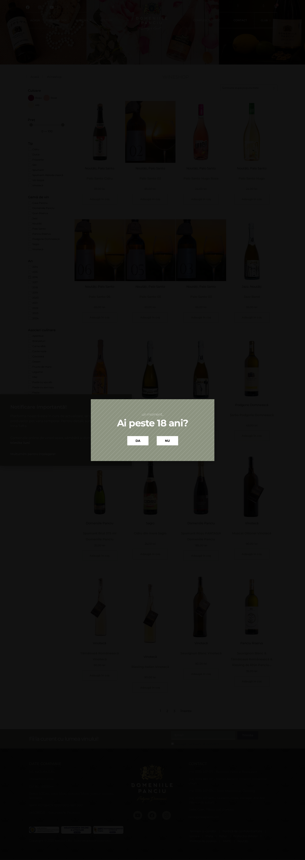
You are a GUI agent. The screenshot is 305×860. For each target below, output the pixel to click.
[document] (152, 430)
